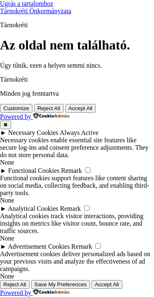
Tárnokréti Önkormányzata (35, 10)
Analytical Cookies (33, 208)
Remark (71, 170)
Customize (16, 108)
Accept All (81, 108)
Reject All (48, 108)
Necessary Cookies (33, 132)
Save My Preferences (60, 284)
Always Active (79, 132)
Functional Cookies (34, 170)
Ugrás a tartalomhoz (26, 3)
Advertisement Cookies (39, 246)
